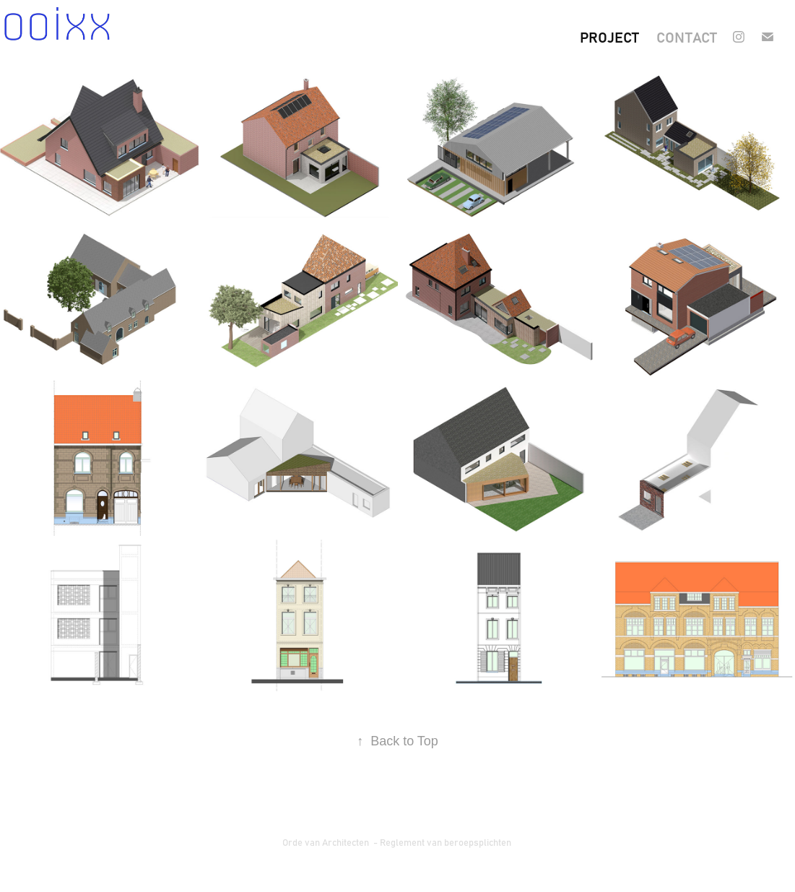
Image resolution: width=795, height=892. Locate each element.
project (609, 36)
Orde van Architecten (326, 842)
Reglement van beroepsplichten (446, 842)
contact (686, 36)
